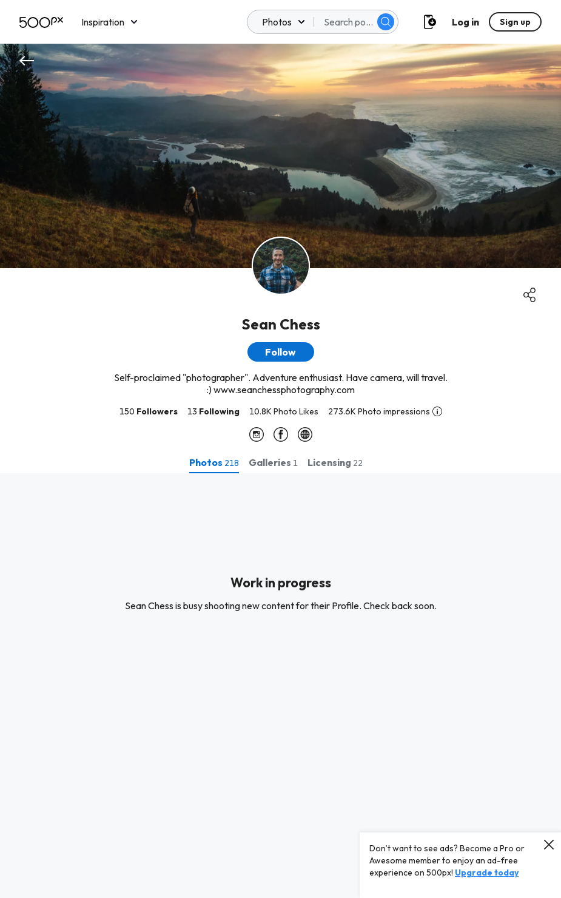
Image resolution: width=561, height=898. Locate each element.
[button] (280, 352)
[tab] (214, 462)
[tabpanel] (280, 685)
